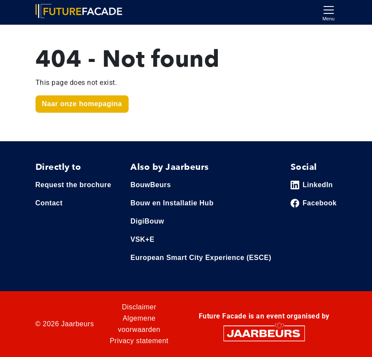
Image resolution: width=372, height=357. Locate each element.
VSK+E (142, 239)
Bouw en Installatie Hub (171, 203)
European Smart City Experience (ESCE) (200, 257)
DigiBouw (147, 221)
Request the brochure (73, 184)
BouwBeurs (150, 184)
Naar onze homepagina (82, 103)
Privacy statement (139, 340)
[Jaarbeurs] (264, 332)
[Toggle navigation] (328, 12)
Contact (49, 203)
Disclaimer (139, 307)
